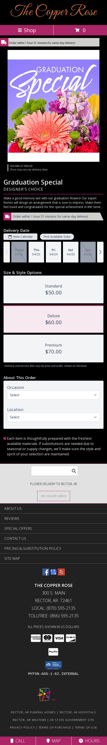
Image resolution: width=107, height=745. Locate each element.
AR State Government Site (72, 720)
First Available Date (56, 237)
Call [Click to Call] (18, 741)
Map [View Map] (53, 741)
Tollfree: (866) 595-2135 (53, 616)
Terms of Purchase (54, 727)
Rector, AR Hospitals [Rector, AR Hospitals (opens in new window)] (78, 712)
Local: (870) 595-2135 (53, 608)
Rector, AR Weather (29, 720)
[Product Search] (54, 471)
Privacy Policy (22, 727)
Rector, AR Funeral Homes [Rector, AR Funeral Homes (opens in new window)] (33, 712)
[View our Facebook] (45, 574)
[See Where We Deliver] (53, 496)
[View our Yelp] (61, 574)
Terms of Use (86, 727)
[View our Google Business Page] (53, 574)
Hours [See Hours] (89, 741)
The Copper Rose (54, 12)
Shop (27, 30)
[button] (53, 665)
